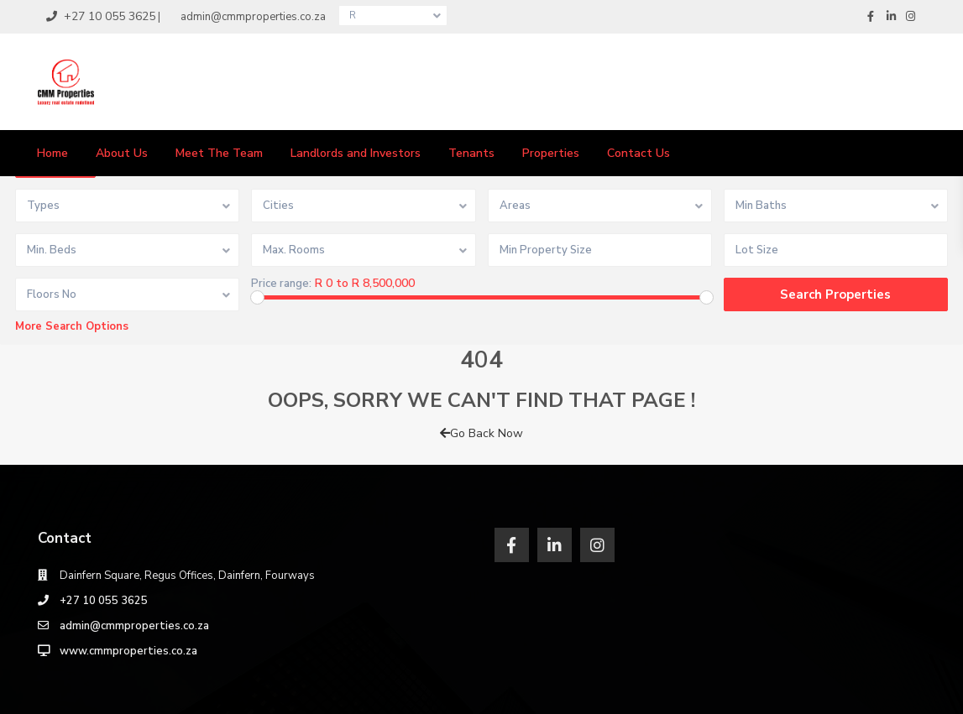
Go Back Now (481, 433)
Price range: (281, 284)
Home (52, 153)
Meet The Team (219, 153)
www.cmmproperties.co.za (128, 651)
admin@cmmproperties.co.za (134, 625)
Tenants (471, 153)
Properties (550, 153)
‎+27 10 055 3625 (104, 600)
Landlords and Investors (355, 153)
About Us (122, 153)
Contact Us (638, 153)
